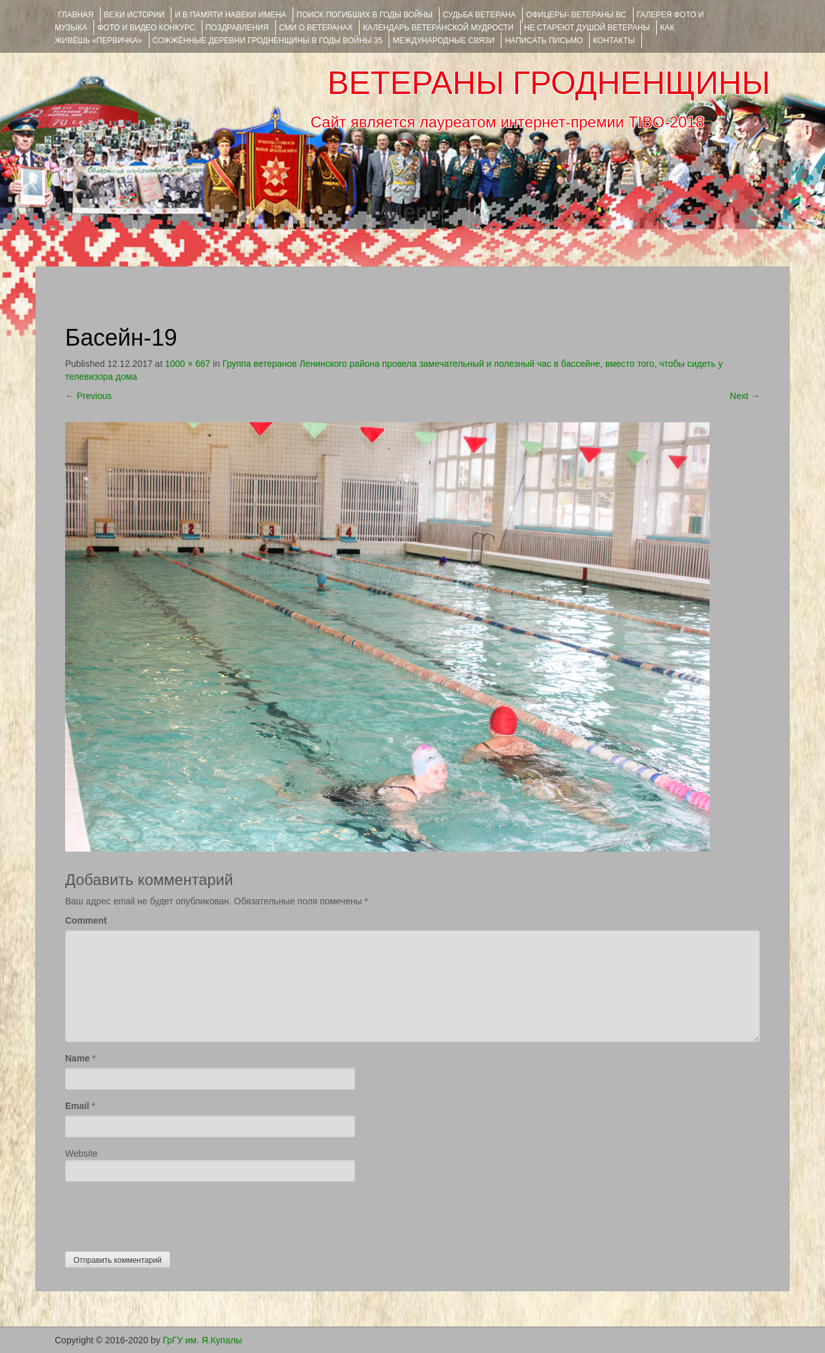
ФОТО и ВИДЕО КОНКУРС (146, 27)
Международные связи (443, 40)
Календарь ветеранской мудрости (438, 27)
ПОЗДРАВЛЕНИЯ (237, 27)
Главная (75, 14)
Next (745, 396)
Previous (88, 396)
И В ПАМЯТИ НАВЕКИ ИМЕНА (230, 14)
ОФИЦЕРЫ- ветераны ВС (576, 14)
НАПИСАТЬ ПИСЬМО (544, 40)
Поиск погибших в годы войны (364, 14)
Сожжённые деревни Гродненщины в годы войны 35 (268, 40)
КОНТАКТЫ (614, 40)
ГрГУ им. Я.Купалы (202, 1340)
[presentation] (163, 1213)
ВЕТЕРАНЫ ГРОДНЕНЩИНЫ (548, 83)
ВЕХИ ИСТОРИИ (134, 14)
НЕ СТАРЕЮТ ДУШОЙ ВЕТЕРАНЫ (587, 27)
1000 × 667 (187, 364)
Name (77, 1058)
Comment (86, 920)
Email (77, 1106)
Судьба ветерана (479, 14)
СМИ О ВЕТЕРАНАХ (316, 27)
